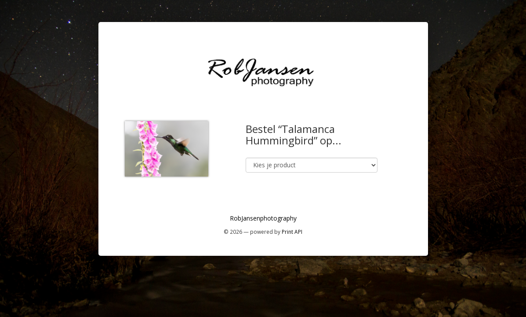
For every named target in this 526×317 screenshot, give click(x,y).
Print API (292, 231)
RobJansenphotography (263, 218)
